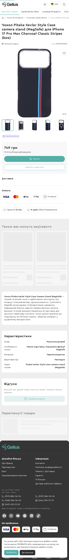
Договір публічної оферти (48, 484)
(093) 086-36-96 (45, 496)
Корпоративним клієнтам (14, 476)
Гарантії (39, 476)
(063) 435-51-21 (11, 504)
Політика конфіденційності (48, 467)
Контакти (40, 463)
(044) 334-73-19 (44, 500)
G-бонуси (40, 480)
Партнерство (8, 467)
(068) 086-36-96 (11, 500)
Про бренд (7, 463)
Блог (4, 471)
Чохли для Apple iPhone (36, 18)
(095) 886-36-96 (11, 496)
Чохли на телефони (15, 18)
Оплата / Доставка (45, 471)
